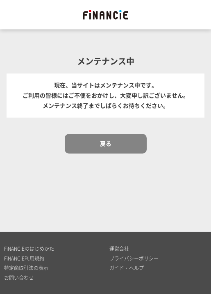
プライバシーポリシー (134, 258)
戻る (105, 143)
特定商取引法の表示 (26, 268)
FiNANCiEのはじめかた (29, 248)
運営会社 (119, 248)
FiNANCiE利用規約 (24, 258)
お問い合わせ (19, 277)
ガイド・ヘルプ (126, 268)
